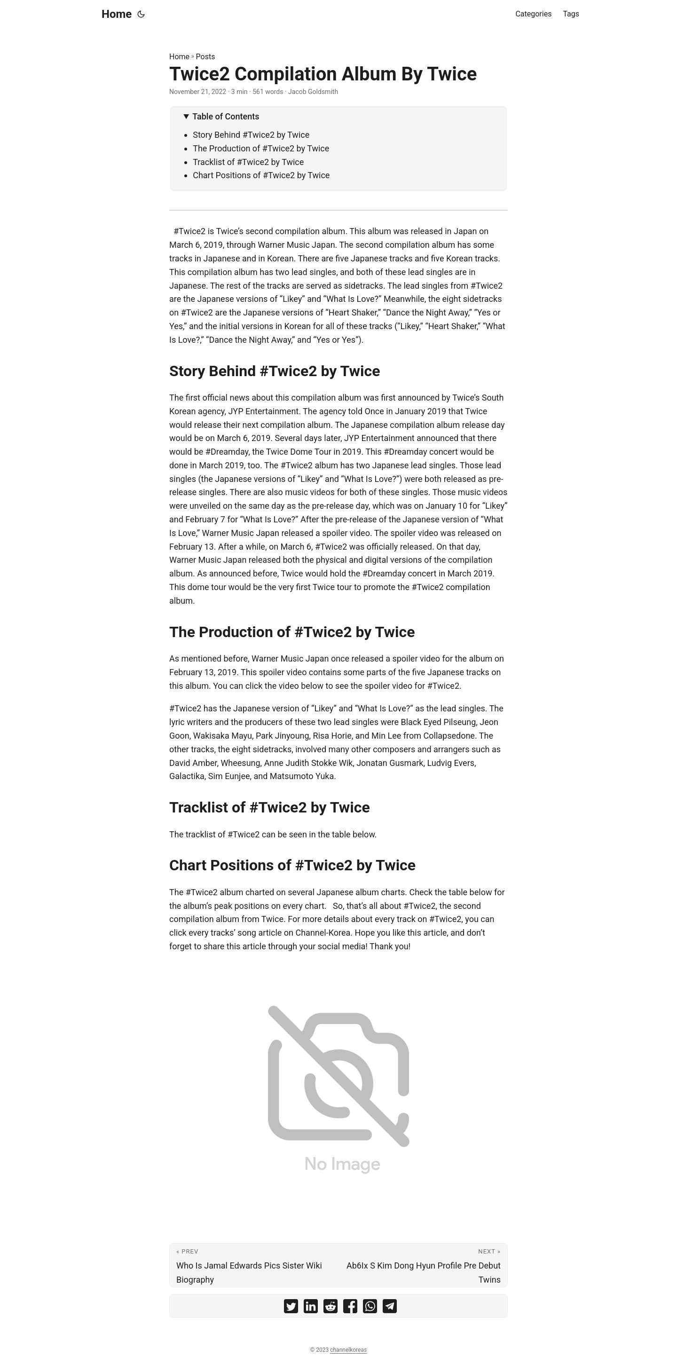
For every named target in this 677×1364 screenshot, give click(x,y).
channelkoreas (348, 1350)
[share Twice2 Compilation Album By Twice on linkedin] (311, 1308)
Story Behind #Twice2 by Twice (251, 135)
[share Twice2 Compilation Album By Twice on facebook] (350, 1308)
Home (117, 14)
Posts (205, 56)
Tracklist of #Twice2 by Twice (248, 162)
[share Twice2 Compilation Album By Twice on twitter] (291, 1308)
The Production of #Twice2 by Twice (261, 148)
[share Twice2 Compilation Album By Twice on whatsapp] (370, 1308)
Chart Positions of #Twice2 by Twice (261, 175)
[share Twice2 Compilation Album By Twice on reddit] (330, 1308)
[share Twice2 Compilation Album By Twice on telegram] (390, 1308)
